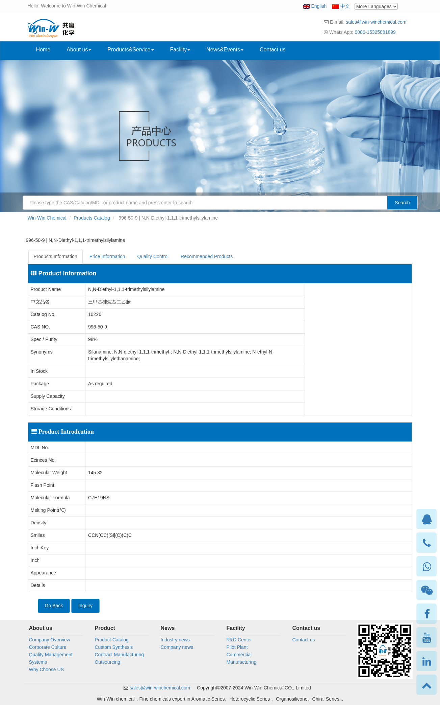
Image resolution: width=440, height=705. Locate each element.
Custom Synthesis (114, 647)
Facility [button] (180, 49)
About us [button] (79, 49)
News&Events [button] (224, 49)
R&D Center (239, 639)
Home (43, 49)
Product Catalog (112, 639)
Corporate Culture (48, 647)
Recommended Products (207, 256)
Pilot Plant (237, 647)
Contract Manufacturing (119, 654)
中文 (345, 6)
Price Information (107, 256)
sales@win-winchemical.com (376, 22)
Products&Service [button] (130, 49)
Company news (177, 647)
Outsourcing (107, 662)
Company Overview (49, 639)
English (319, 6)
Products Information (55, 256)
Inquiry (85, 605)
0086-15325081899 (375, 32)
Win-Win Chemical (47, 218)
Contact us (272, 49)
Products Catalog (92, 218)
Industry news (175, 639)
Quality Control (153, 256)
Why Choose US (46, 669)
